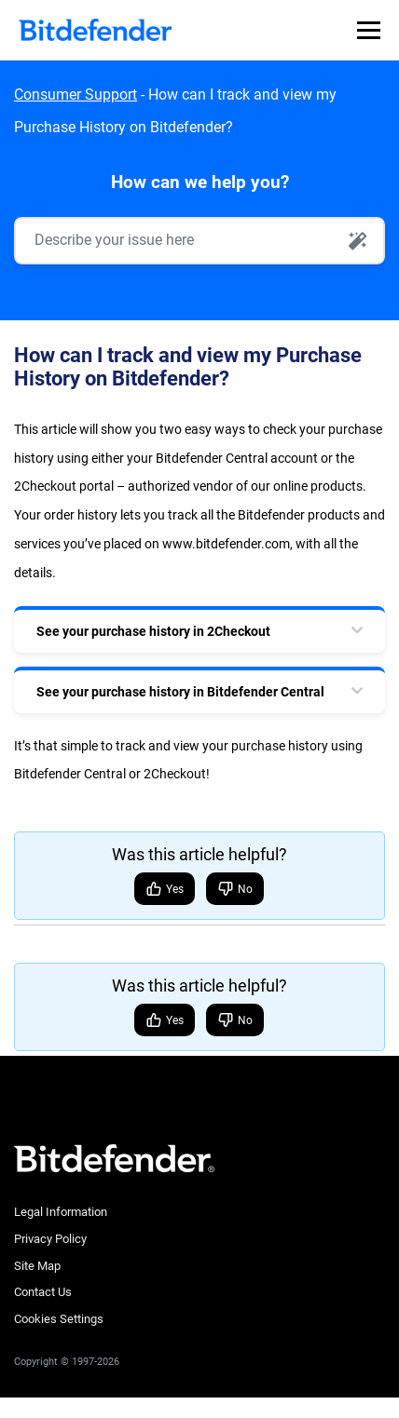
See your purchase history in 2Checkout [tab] (153, 631)
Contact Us (43, 1292)
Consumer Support (75, 94)
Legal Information (60, 1212)
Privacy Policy (50, 1239)
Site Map (37, 1266)
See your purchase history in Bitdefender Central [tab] (180, 691)
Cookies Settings (58, 1319)
